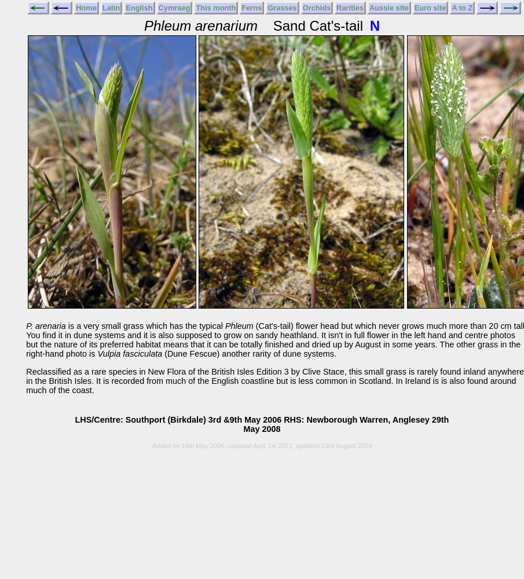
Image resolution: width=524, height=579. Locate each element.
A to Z (462, 7)
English (139, 7)
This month (216, 7)
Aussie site (389, 7)
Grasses (282, 7)
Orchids (317, 7)
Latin (111, 7)
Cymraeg (174, 7)
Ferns (251, 7)
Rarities (350, 7)
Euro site (430, 7)
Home (86, 7)
